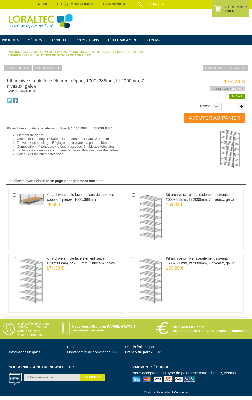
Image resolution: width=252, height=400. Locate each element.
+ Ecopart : (222, 88)
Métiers (35, 40)
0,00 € (229, 11)
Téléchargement (122, 40)
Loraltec (58, 40)
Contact (155, 40)
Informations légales (24, 352)
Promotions (87, 40)
